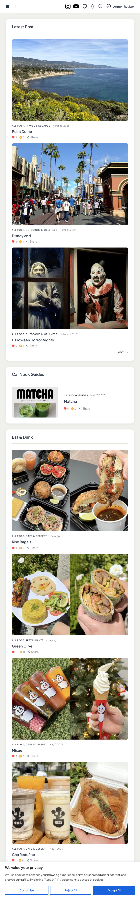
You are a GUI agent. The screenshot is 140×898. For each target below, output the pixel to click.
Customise (26, 890)
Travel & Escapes (38, 125)
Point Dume (22, 131)
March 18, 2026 (61, 125)
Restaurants (34, 640)
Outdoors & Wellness (41, 230)
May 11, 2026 (56, 744)
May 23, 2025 (97, 395)
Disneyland (21, 235)
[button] (32, 548)
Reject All (71, 890)
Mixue (17, 750)
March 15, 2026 (68, 229)
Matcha (70, 401)
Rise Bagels (21, 541)
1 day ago (54, 535)
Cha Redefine (23, 854)
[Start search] (100, 6)
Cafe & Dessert (36, 536)
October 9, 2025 (69, 334)
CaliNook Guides (76, 395)
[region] (70, 880)
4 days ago (52, 640)
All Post (18, 536)
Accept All (114, 890)
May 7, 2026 (56, 848)
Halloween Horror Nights (33, 340)
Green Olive (22, 646)
